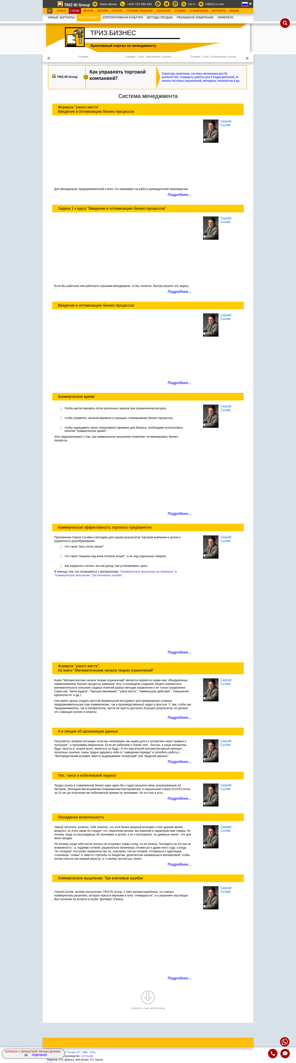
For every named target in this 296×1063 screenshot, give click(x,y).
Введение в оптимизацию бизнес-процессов (96, 305)
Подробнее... (179, 195)
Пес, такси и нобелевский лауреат (87, 775)
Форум (88, 11)
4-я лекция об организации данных (88, 731)
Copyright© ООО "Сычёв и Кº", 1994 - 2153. (71, 1052)
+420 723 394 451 (139, 4)
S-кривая (83, 56)
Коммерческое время (76, 397)
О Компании (199, 11)
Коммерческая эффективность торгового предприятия (104, 527)
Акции (234, 11)
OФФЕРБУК (225, 17)
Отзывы (180, 11)
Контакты (219, 11)
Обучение (163, 11)
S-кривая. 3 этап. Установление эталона (213, 56)
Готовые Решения (139, 11)
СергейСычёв (225, 123)
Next (248, 58)
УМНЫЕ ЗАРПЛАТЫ (61, 17)
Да (26, 1055)
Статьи (75, 11)
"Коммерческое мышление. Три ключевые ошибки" (88, 575)
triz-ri (191, 4)
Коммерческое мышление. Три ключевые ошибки (100, 878)
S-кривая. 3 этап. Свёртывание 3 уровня (148, 56)
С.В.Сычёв (87, 1056)
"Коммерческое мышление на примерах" (147, 571)
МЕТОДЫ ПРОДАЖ (160, 17)
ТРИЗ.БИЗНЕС (89, 17)
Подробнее (39, 1055)
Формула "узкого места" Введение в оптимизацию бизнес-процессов (96, 109)
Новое (61, 11)
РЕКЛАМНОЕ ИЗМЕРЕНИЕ (195, 17)
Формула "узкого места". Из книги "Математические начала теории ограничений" (106, 668)
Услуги (117, 11)
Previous (48, 58)
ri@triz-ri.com (215, 4)
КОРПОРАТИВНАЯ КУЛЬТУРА (123, 17)
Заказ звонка (108, 4)
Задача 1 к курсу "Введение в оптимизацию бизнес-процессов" (112, 208)
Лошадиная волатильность (81, 817)
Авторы (102, 11)
